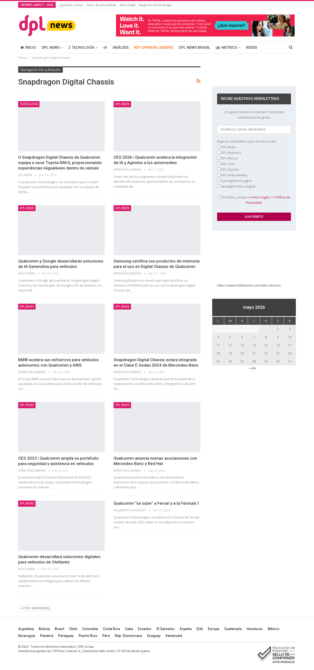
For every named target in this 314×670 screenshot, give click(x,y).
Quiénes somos (71, 5)
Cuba (129, 629)
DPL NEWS (51, 47)
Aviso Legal (260, 197)
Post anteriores (35, 608)
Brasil (59, 629)
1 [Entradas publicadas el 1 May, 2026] (266, 329)
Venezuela (173, 636)
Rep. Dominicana (128, 636)
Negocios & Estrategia (155, 5)
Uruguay (153, 636)
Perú (106, 636)
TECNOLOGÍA (81, 47)
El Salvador (166, 629)
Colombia (90, 629)
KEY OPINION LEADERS (153, 47)
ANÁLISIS (121, 47)
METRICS (226, 47)
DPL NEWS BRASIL (194, 47)
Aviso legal (127, 5)
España (186, 629)
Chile (73, 629)
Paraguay (66, 636)
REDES (251, 47)
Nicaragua (26, 636)
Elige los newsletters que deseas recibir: (247, 141)
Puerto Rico (87, 636)
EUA (199, 629)
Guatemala (233, 629)
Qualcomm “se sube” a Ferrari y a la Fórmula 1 (156, 503)
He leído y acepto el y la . (254, 200)
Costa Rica (111, 629)
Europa (213, 629)
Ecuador (145, 629)
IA (105, 47)
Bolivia (44, 629)
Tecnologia (29, 104)
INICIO (28, 47)
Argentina (26, 629)
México (273, 629)
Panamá (46, 636)
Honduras (255, 629)
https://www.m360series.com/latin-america (249, 285)
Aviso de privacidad (101, 5)
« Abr (252, 368)
